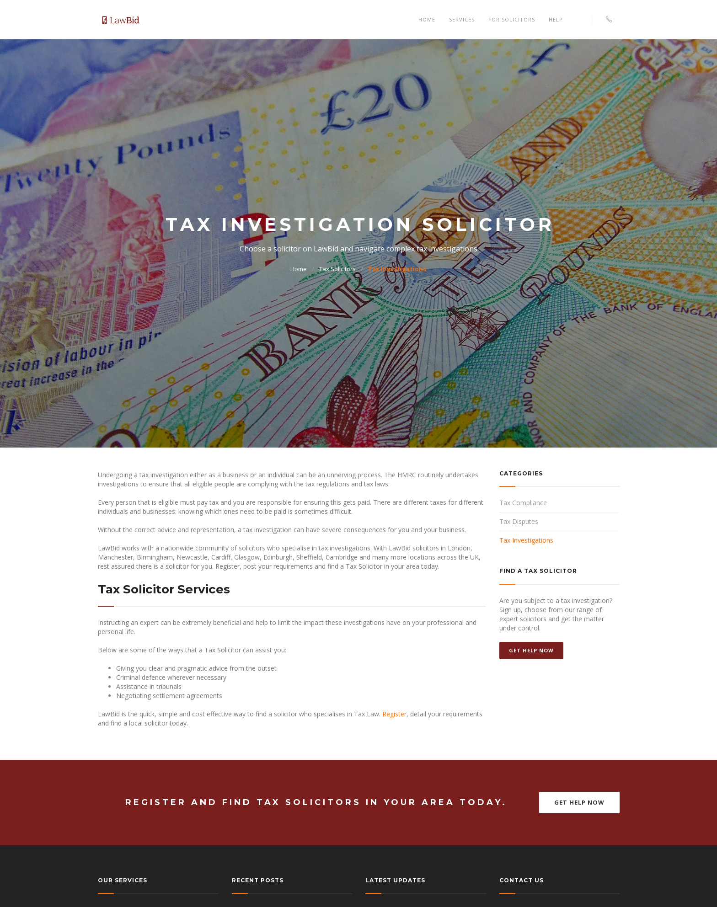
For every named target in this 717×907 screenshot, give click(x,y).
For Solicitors (511, 19)
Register (394, 714)
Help (556, 19)
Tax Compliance (523, 502)
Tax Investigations (397, 269)
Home (426, 19)
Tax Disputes (518, 521)
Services (462, 19)
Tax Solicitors (337, 269)
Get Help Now (531, 650)
